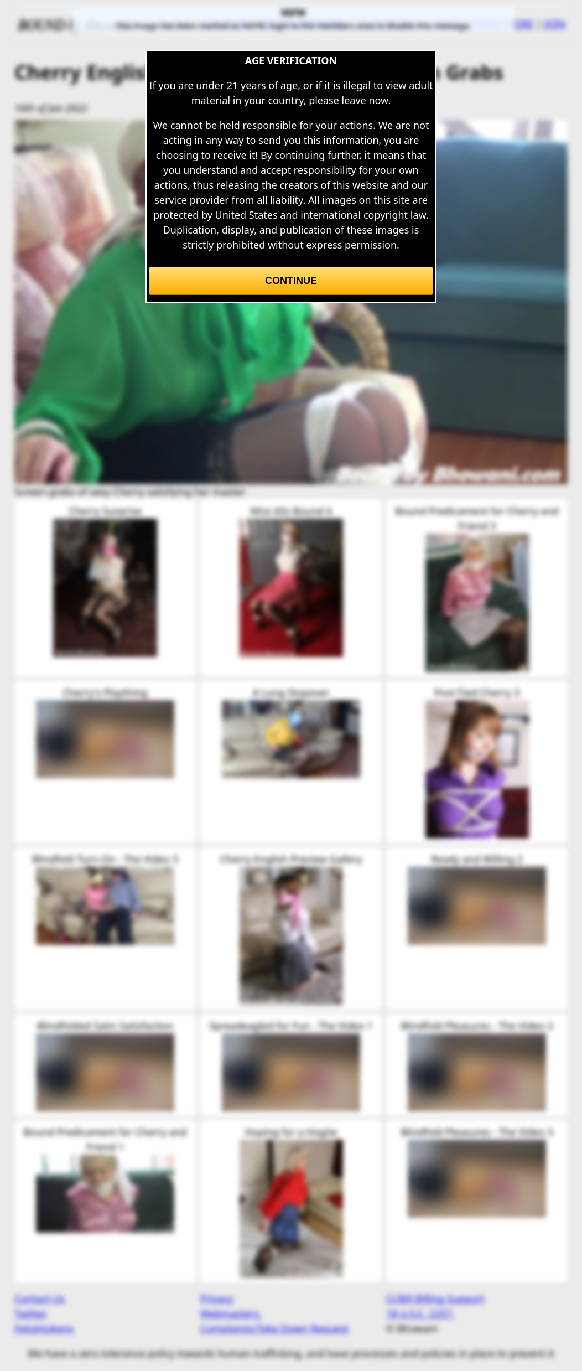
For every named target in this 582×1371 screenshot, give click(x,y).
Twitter (30, 1313)
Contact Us (39, 1298)
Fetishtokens (44, 1328)
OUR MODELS (389, 23)
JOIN (554, 23)
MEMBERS (225, 23)
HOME (176, 23)
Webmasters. (231, 1313)
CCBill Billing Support (435, 1298)
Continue (291, 280)
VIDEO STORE (501, 23)
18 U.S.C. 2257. (420, 1313)
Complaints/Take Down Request (274, 1328)
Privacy (216, 1298)
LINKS (446, 23)
